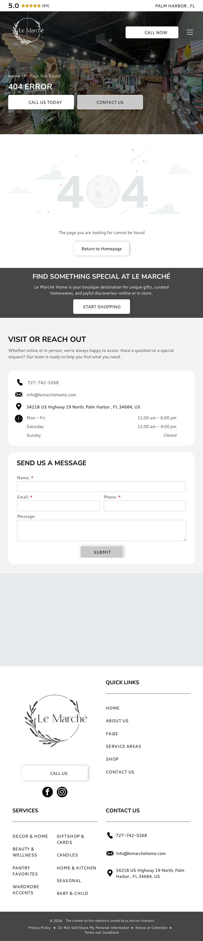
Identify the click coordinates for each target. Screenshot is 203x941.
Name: (23, 477)
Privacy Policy (39, 927)
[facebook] (47, 793)
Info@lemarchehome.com (51, 395)
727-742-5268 (43, 382)
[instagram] (62, 793)
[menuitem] (142, 707)
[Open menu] (190, 32)
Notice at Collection (151, 927)
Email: (23, 497)
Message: (26, 516)
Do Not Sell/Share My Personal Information (93, 927)
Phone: (110, 497)
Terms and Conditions (101, 932)
